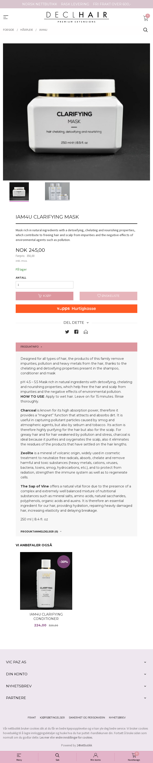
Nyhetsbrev (117, 717)
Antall (21, 277)
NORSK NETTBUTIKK (39, 4)
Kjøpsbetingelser (52, 717)
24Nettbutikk (84, 745)
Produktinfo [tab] (30, 346)
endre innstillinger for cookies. (74, 737)
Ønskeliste (108, 295)
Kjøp (44, 295)
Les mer (44, 737)
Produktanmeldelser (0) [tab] (39, 531)
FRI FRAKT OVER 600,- (112, 4)
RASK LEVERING (75, 4)
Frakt (32, 717)
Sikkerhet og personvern (87, 717)
